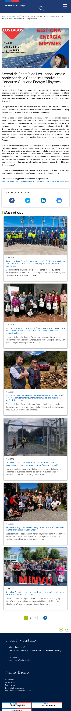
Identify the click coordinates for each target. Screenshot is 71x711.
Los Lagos (16, 16)
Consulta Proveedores (14, 688)
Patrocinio (9, 679)
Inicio (3, 16)
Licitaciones (10, 682)
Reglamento (10, 685)
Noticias (9, 16)
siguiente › (45, 618)
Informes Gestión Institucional (18, 690)
